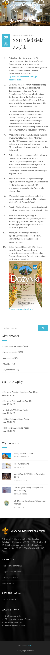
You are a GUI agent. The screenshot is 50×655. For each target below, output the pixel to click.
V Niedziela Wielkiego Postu (15, 410)
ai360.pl (29, 645)
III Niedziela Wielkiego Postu (15, 428)
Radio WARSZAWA (13, 622)
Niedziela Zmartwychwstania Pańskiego (20, 392)
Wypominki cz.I (9, 369)
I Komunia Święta (21, 464)
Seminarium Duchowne (15, 625)
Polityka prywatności (25, 651)
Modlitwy (6, 364)
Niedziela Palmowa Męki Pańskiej (17, 401)
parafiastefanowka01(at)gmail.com (26, 545)
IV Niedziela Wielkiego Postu (15, 419)
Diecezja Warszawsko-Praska (18, 619)
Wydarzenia (8, 358)
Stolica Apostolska (13, 616)
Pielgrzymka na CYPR (23, 453)
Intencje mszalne (10, 352)
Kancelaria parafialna (12, 566)
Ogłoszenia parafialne (12, 346)
